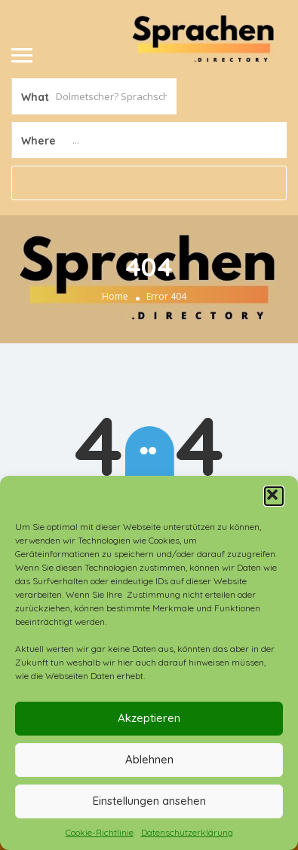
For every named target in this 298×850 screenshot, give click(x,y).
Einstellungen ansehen (149, 801)
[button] (274, 496)
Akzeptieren (149, 718)
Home (115, 296)
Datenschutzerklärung (187, 832)
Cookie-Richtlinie (100, 832)
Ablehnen (149, 759)
